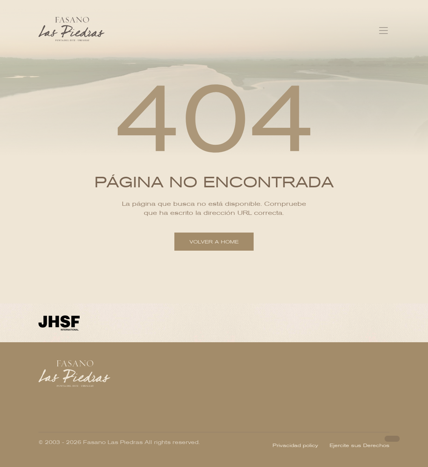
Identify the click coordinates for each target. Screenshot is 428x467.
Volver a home (214, 242)
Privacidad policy (295, 445)
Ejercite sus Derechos (359, 445)
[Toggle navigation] (383, 30)
